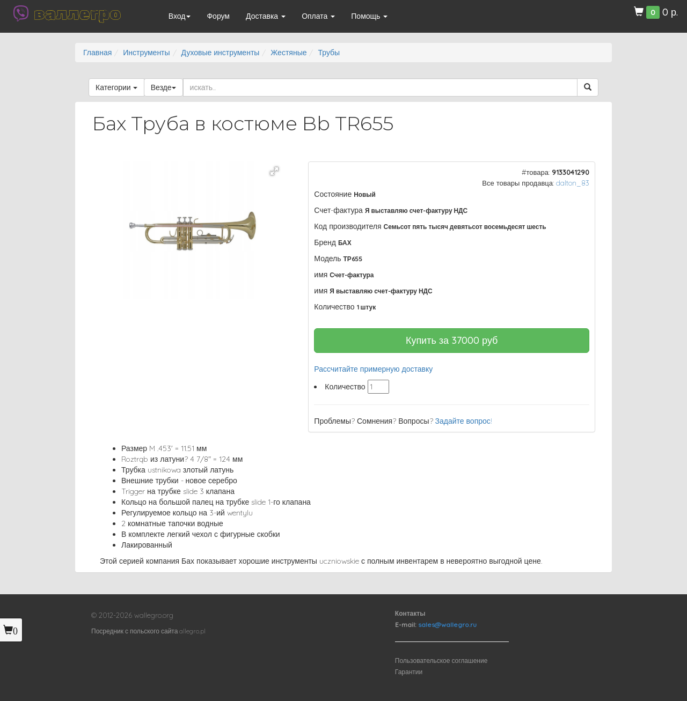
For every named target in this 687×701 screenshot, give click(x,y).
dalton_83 (572, 183)
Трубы (329, 52)
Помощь (369, 16)
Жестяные (288, 52)
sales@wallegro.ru (447, 625)
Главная (97, 52)
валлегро (77, 13)
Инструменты (146, 52)
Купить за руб (452, 340)
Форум (218, 16)
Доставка (266, 16)
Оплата (318, 16)
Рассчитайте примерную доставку (373, 369)
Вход (180, 16)
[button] (274, 171)
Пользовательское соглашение (441, 660)
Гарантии (408, 672)
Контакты (410, 613)
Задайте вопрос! (463, 421)
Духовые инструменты (220, 52)
